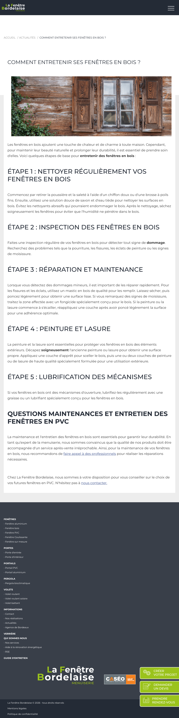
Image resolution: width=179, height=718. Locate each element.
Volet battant (12, 603)
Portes (8, 548)
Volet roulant (12, 594)
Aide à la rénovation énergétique (23, 647)
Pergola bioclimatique (17, 583)
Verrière (10, 633)
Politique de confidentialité (22, 714)
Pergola (9, 578)
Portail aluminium (15, 572)
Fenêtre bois (12, 528)
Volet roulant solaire (16, 598)
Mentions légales (17, 708)
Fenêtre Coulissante (16, 537)
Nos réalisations (14, 618)
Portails (10, 563)
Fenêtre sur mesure (16, 541)
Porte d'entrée (13, 552)
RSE (7, 651)
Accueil (10, 37)
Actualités (27, 37)
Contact (9, 614)
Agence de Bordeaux (17, 627)
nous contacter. (94, 483)
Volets (8, 589)
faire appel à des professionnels (90, 454)
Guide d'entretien (16, 658)
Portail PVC (11, 568)
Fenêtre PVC (12, 532)
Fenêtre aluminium (16, 523)
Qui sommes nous (15, 638)
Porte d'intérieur (14, 557)
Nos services (12, 642)
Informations (13, 609)
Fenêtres (10, 519)
